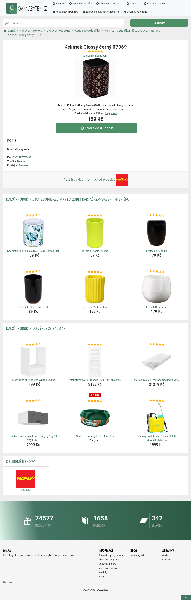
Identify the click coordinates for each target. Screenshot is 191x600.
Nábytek (58, 3)
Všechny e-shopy (108, 568)
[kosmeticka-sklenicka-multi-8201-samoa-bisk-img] (33, 233)
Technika (132, 3)
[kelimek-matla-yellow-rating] (95, 272)
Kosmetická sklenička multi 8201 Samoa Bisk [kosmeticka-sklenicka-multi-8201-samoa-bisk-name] (33, 250)
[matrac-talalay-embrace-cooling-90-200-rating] (156, 345)
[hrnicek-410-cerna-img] (156, 233)
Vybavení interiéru (80, 3)
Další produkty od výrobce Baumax (35, 328)
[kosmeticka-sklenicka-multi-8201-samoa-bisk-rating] (33, 215)
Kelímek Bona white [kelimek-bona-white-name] (156, 307)
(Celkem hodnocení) (95, 55)
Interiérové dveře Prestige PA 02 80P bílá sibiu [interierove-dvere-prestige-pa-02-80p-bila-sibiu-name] (95, 379)
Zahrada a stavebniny (157, 3)
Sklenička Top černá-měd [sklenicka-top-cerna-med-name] (33, 307)
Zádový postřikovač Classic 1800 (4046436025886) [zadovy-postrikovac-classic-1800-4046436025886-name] (157, 438)
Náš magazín (137, 555)
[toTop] (186, 597)
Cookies (166, 559)
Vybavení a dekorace (109, 3)
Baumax (22, 161)
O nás (165, 555)
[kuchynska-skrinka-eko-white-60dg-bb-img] (33, 362)
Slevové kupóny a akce (111, 555)
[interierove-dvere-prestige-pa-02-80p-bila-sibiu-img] (95, 362)
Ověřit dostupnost (96, 128)
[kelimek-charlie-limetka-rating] (95, 215)
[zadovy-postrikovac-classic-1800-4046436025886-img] (156, 418)
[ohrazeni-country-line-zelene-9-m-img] (95, 418)
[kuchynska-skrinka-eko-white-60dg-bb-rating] (33, 345)
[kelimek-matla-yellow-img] (95, 289)
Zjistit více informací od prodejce (95, 180)
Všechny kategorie (135, 11)
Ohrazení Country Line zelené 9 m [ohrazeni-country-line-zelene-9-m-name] (95, 436)
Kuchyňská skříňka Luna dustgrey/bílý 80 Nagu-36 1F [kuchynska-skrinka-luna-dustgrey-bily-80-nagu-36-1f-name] (33, 438)
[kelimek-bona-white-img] (156, 289)
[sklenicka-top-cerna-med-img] (33, 289)
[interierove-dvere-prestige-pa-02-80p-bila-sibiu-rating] (95, 345)
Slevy (101, 576)
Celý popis (111, 113)
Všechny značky (107, 563)
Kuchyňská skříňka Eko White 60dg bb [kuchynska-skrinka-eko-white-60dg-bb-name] (33, 379)
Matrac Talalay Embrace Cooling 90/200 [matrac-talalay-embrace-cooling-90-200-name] (156, 379)
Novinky (103, 572)
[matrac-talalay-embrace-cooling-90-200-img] (156, 362)
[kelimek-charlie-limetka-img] (95, 233)
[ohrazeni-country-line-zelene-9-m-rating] (95, 401)
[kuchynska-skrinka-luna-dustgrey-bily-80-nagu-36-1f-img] (33, 418)
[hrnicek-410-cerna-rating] (156, 215)
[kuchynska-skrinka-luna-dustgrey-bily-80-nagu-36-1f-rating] (33, 401)
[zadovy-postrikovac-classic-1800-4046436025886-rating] (156, 401)
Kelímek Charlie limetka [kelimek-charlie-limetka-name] (94, 250)
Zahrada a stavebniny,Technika (101, 11)
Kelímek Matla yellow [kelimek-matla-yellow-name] (95, 307)
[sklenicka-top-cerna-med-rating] (33, 272)
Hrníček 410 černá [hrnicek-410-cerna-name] (156, 250)
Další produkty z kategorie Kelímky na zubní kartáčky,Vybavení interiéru (67, 199)
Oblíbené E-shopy (20, 461)
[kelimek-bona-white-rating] (156, 272)
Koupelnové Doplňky (65, 11)
